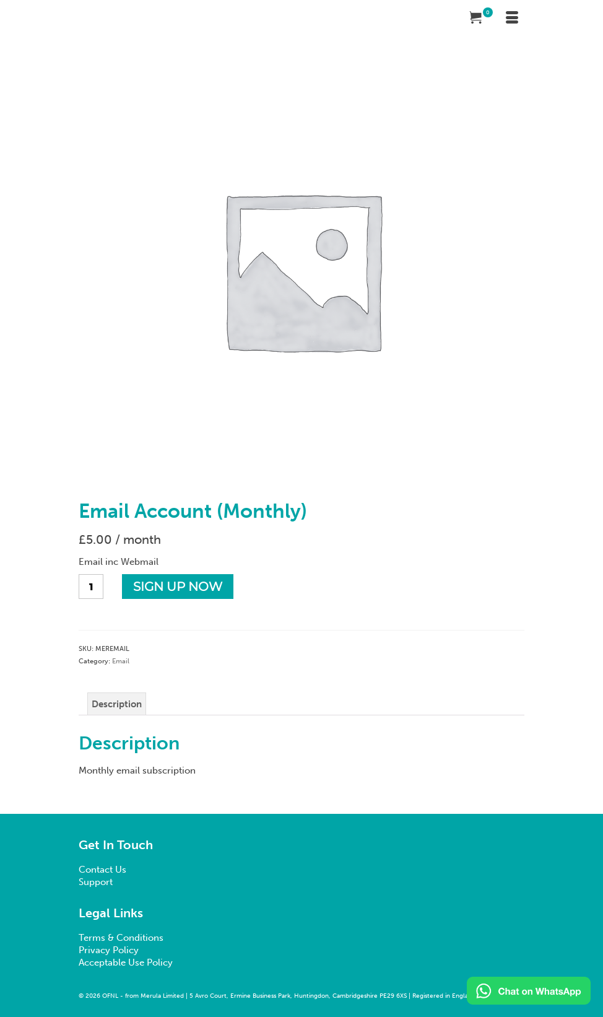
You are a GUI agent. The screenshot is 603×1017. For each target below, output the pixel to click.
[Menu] (512, 18)
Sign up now (177, 586)
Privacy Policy (109, 950)
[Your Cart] (481, 18)
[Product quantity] (91, 586)
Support (96, 882)
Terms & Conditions (121, 937)
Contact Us (102, 869)
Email (120, 661)
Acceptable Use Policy (126, 962)
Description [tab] (117, 704)
